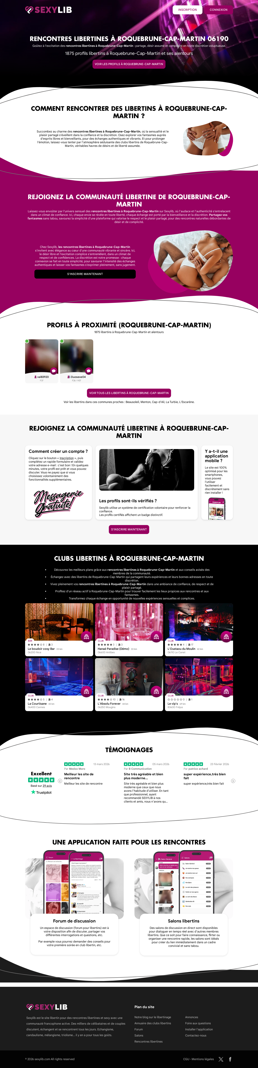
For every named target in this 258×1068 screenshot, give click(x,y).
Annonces (191, 1017)
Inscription (187, 10)
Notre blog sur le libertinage (152, 1017)
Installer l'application (199, 1029)
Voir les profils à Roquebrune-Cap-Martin (129, 64)
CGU (186, 1059)
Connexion (219, 10)
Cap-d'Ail (158, 402)
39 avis (47, 786)
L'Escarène (186, 402)
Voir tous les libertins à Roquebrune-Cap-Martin (129, 393)
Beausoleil (132, 402)
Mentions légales (203, 1059)
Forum (138, 1029)
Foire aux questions (198, 1023)
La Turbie (172, 402)
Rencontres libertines (148, 1041)
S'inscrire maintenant (85, 274)
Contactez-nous (195, 1035)
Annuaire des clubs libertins (152, 1023)
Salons (138, 1035)
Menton (146, 402)
